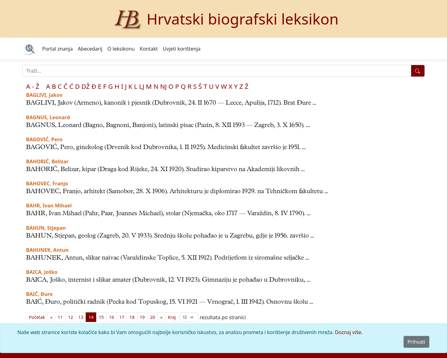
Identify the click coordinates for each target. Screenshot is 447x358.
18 (131, 317)
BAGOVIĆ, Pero (44, 139)
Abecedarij (90, 48)
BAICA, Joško (41, 272)
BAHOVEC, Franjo (47, 183)
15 (101, 317)
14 (90, 317)
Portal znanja (57, 48)
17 (121, 317)
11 (60, 317)
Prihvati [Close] (416, 341)
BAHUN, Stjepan (46, 227)
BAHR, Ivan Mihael (49, 205)
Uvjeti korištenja (182, 48)
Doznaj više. (349, 332)
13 (80, 317)
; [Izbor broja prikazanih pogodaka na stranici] (189, 317)
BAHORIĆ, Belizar (47, 161)
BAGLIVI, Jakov (44, 95)
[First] (37, 317)
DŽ (85, 86)
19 (142, 317)
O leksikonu (121, 48)
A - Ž (32, 86)
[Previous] (51, 317)
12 (70, 317)
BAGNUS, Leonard (48, 117)
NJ (163, 86)
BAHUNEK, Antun (47, 250)
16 (111, 317)
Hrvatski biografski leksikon (243, 19)
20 (152, 317)
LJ (141, 86)
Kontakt (149, 48)
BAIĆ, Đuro (39, 294)
